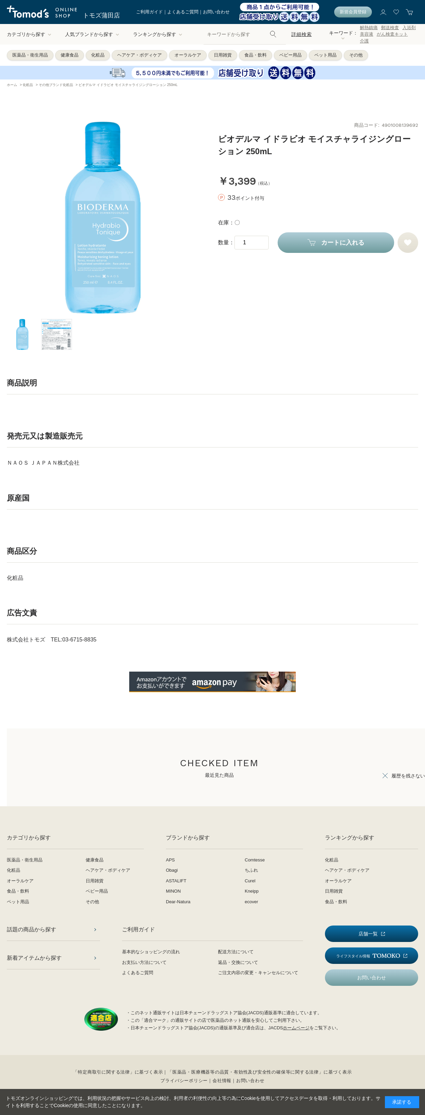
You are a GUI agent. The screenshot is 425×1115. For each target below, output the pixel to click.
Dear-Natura (178, 901)
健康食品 (69, 55)
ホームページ (296, 1027)
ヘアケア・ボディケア (139, 55)
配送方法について (236, 951)
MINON (173, 891)
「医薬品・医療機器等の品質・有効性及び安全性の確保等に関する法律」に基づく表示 (260, 1072)
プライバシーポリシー (184, 1080)
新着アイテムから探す (34, 958)
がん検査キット (392, 34)
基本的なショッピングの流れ (151, 951)
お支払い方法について (144, 962)
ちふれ (251, 870)
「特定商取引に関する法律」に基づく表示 (118, 1072)
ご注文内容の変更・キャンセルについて (258, 972)
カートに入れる (342, 242)
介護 (364, 41)
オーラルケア (187, 55)
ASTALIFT (176, 880)
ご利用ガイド (149, 11)
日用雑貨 (223, 55)
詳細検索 (301, 34)
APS (170, 859)
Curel (250, 880)
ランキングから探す (157, 34)
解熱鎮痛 (369, 27)
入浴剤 (409, 27)
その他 (356, 55)
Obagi (172, 870)
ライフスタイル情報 (368, 956)
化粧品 (98, 55)
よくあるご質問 (182, 11)
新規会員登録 (353, 11)
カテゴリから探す (29, 34)
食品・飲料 (255, 55)
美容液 (366, 34)
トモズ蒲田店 (101, 15)
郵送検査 (390, 27)
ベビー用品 (290, 55)
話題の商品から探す (31, 929)
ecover (251, 901)
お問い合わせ (216, 11)
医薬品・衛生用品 (30, 55)
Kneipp (251, 891)
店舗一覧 (368, 933)
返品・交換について (238, 962)
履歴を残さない (408, 776)
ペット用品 (325, 55)
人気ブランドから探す (92, 34)
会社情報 (221, 1080)
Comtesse (255, 859)
